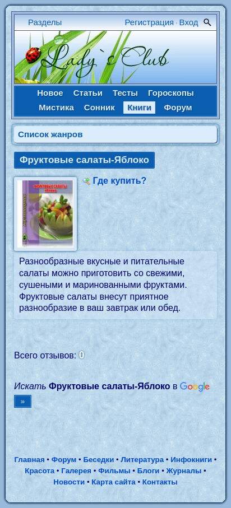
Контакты (160, 482)
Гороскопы (171, 92)
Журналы (184, 471)
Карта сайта (113, 482)
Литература (142, 459)
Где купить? (119, 180)
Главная (29, 459)
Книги (139, 107)
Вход (188, 22)
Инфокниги (191, 459)
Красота (39, 471)
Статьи (88, 92)
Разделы (45, 22)
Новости (69, 482)
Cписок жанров (50, 134)
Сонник (99, 107)
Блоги (148, 471)
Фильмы (114, 471)
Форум (178, 107)
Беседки (98, 459)
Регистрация (149, 22)
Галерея (76, 471)
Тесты (125, 92)
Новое (50, 92)
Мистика (56, 107)
